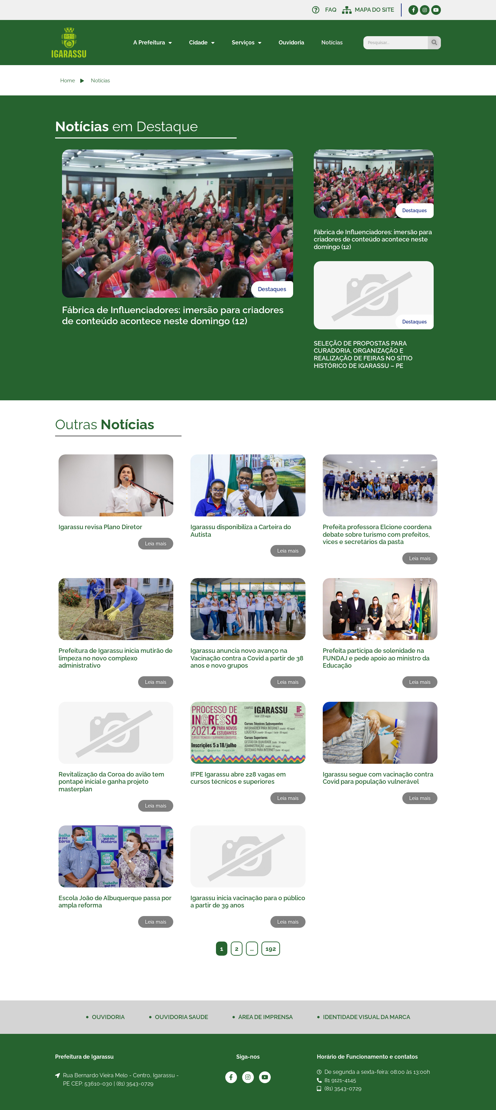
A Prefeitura (152, 43)
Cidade (202, 43)
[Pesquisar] (434, 42)
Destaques (272, 289)
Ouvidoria (291, 42)
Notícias (332, 42)
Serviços (246, 43)
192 (271, 948)
